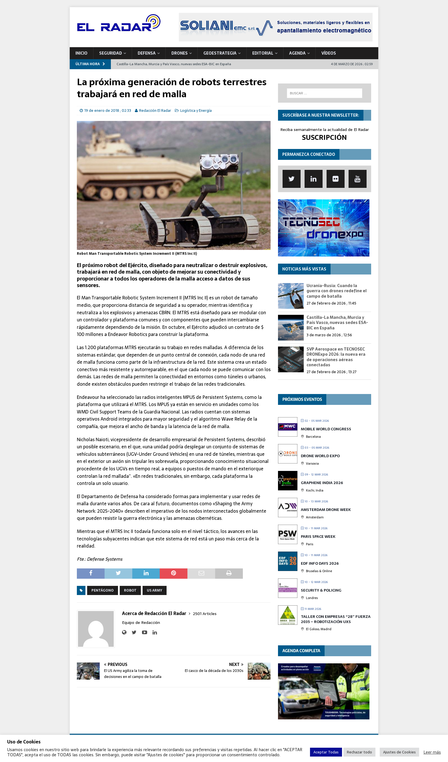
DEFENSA (147, 53)
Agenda (297, 53)
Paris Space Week (318, 537)
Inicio (81, 53)
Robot (130, 590)
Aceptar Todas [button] (326, 752)
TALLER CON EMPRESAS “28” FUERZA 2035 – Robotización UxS (336, 619)
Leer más (432, 752)
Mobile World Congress (326, 429)
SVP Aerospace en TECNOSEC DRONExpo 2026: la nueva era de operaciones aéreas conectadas (336, 357)
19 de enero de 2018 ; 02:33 (107, 111)
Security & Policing (321, 590)
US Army (154, 590)
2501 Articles (205, 613)
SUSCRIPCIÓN (324, 137)
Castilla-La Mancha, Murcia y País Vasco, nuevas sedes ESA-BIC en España (337, 322)
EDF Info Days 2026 (320, 563)
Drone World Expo (320, 456)
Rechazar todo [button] (359, 752)
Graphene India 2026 (322, 483)
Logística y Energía (196, 111)
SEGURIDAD (110, 53)
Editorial (262, 53)
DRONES (179, 53)
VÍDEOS (328, 53)
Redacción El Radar (155, 111)
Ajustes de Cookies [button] (399, 752)
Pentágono (102, 590)
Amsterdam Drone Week (326, 510)
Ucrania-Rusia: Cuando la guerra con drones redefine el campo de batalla (337, 290)
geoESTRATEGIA (220, 53)
